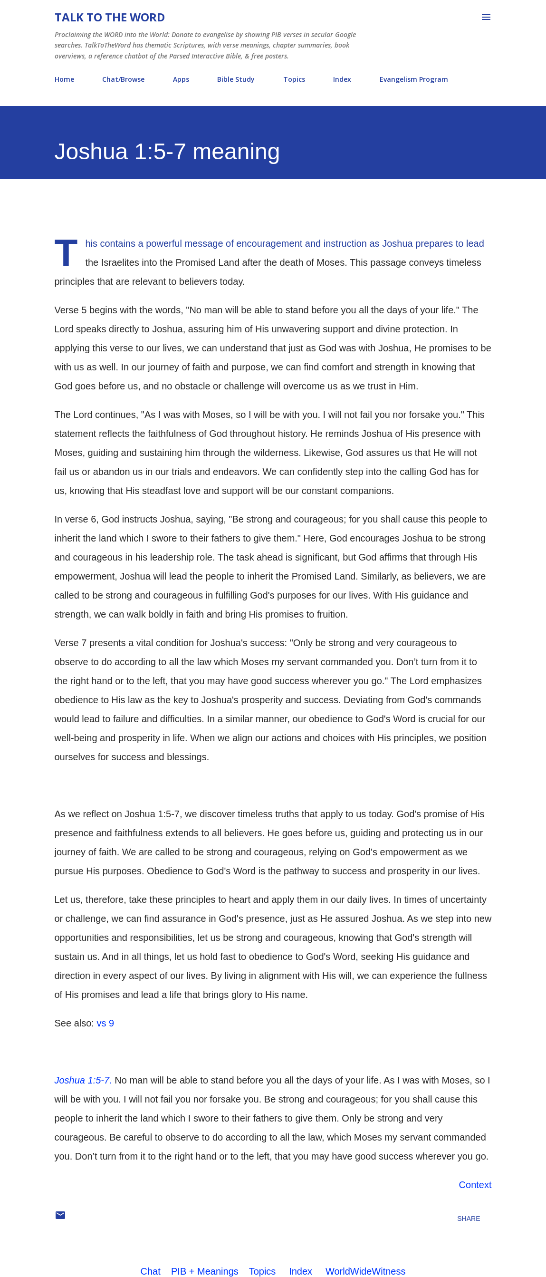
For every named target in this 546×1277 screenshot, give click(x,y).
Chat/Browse (123, 79)
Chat (151, 1271)
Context (475, 1185)
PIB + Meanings (205, 1271)
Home (64, 79)
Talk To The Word (110, 17)
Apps (181, 79)
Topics (294, 79)
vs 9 (105, 1023)
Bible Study (236, 79)
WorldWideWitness (366, 1271)
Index (342, 79)
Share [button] (468, 1218)
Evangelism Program (414, 79)
